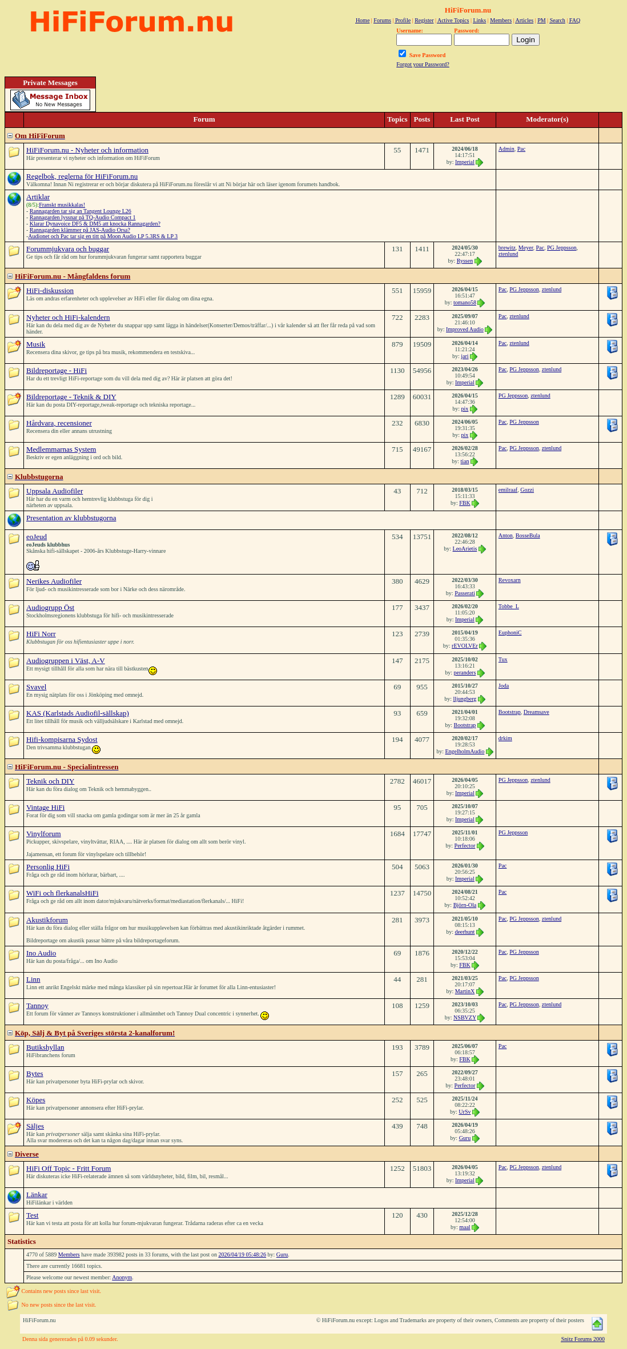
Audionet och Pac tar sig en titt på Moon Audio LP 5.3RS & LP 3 (103, 236)
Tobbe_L (509, 606)
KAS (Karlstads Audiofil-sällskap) (77, 713)
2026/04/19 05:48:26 (242, 1254)
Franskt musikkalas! (62, 205)
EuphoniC (510, 632)
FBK (464, 503)
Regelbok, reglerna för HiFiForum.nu (82, 176)
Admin (507, 149)
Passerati (465, 593)
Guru (465, 1138)
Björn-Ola (465, 905)
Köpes (35, 1099)
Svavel (36, 686)
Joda (504, 685)
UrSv (465, 1112)
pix (465, 408)
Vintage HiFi (45, 807)
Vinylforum (43, 833)
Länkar (36, 1194)
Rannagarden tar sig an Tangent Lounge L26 (80, 211)
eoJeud (36, 536)
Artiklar (38, 196)
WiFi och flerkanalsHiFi (62, 893)
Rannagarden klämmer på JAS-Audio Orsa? (80, 230)
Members (69, 1254)
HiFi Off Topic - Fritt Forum (68, 1168)
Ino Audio (41, 953)
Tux (503, 659)
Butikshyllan (45, 1047)
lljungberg (464, 699)
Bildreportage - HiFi (56, 370)
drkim (505, 738)
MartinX (465, 991)
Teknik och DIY (50, 781)
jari (464, 356)
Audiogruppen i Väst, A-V (65, 660)
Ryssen (465, 261)
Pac (521, 149)
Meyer (526, 247)
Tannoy (37, 1005)
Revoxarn (510, 580)
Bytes (34, 1073)
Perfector (465, 845)
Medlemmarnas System (61, 449)
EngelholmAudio (464, 751)
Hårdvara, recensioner (59, 423)
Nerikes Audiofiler (54, 581)
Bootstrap (464, 725)
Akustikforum (47, 920)
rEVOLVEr (465, 646)
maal (464, 1227)
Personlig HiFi (48, 866)
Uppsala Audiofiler (54, 491)
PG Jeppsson (561, 247)
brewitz (507, 247)
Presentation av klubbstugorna (71, 517)
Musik (35, 344)
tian (464, 461)
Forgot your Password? (422, 64)
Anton (506, 535)
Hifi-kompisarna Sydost (62, 739)
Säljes (35, 1126)
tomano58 (464, 302)
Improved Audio (465, 329)
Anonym (122, 1277)
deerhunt (465, 932)
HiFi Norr (41, 633)
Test (32, 1215)
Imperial (465, 162)
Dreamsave (536, 712)
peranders (464, 672)
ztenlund (508, 254)
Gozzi (527, 490)
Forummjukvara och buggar (67, 248)
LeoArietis (465, 548)
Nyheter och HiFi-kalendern (68, 317)
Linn (33, 979)
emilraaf (508, 490)
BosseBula (528, 535)
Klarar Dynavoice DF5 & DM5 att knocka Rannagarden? (95, 223)
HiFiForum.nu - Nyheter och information (87, 150)
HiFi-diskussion (50, 290)
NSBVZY (464, 1017)
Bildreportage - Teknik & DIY (71, 396)
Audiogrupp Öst (50, 607)
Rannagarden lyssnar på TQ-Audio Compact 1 (83, 217)
